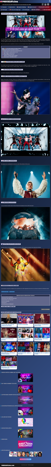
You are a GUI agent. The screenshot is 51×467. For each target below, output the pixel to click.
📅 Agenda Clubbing (21, 7)
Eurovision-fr (4, 302)
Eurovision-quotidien (5, 301)
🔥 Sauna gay (4, 9)
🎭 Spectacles (11, 7)
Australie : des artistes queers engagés (10, 55)
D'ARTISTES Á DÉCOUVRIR (25, 459)
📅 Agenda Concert (32, 7)
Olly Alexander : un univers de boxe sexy (10, 52)
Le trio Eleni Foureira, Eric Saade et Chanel (12, 48)
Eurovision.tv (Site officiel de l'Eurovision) (9, 298)
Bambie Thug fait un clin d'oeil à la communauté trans (12, 50)
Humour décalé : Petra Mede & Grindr (9, 56)
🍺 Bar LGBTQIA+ (36, 9)
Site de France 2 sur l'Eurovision (7, 299)
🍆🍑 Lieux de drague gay (14, 9)
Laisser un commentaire (46, 309)
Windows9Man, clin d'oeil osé (8, 54)
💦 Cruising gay (25, 9)
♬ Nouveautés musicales (43, 7)
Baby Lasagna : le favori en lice (9, 53)
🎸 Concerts (3, 7)
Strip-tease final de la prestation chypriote (10, 49)
